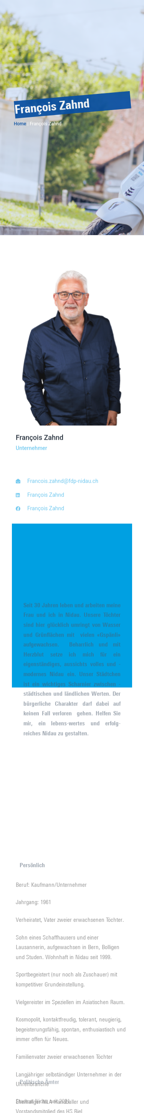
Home (20, 124)
